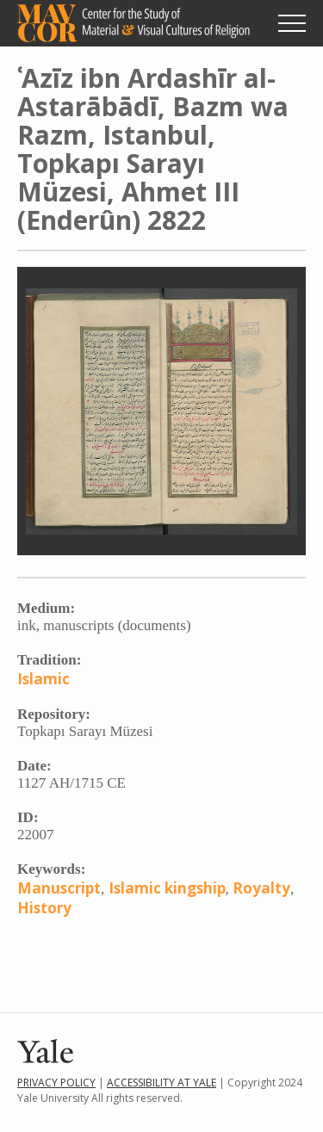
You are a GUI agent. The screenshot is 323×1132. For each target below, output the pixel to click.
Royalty (261, 888)
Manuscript (59, 888)
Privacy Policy (56, 1082)
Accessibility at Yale (161, 1082)
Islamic (43, 679)
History (44, 908)
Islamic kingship (167, 888)
